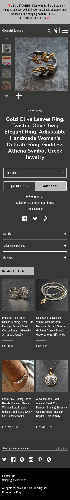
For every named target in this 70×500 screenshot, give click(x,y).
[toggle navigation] (65, 30)
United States (38, 203)
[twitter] (4, 460)
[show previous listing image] (7, 39)
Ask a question (35, 209)
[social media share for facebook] (24, 219)
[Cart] (55, 31)
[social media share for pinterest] (45, 219)
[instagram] (31, 460)
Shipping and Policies (14, 480)
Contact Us (8, 476)
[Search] (49, 31)
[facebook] (13, 460)
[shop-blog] (22, 460)
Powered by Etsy (11, 492)
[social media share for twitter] (35, 219)
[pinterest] (40, 460)
